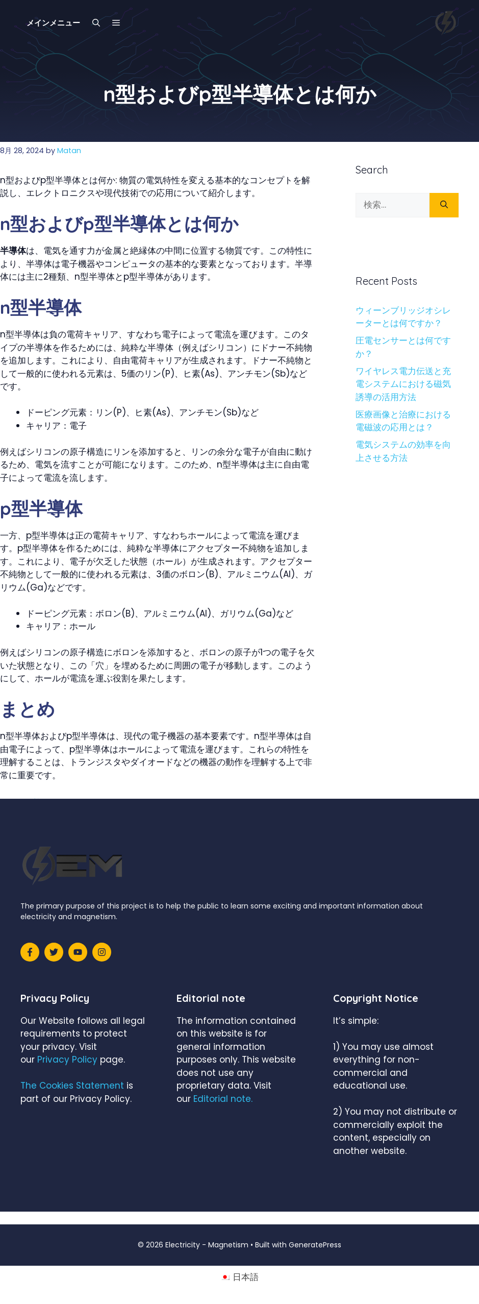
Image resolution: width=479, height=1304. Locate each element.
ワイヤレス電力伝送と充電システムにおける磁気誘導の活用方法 (403, 384)
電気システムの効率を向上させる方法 (403, 451)
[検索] (444, 205)
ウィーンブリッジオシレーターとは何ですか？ (403, 317)
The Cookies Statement (72, 1085)
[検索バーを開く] (96, 23)
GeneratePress (315, 1245)
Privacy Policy (67, 1059)
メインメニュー (53, 23)
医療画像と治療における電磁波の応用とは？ (403, 421)
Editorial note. (223, 1099)
